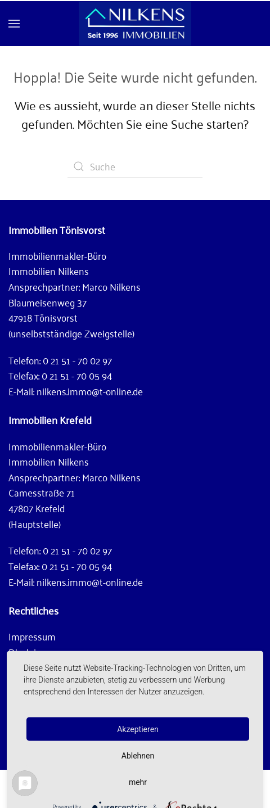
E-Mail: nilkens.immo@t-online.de (75, 391)
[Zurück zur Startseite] (135, 23)
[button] (14, 23)
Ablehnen (138, 755)
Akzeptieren (138, 728)
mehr (138, 781)
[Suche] (135, 166)
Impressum (32, 636)
